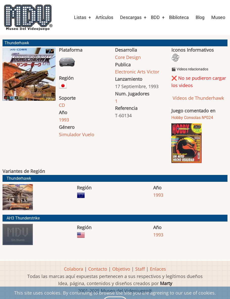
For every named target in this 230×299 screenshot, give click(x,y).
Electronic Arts (130, 72)
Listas (80, 17)
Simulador (70, 134)
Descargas (131, 17)
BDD (155, 17)
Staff (140, 269)
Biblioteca (179, 17)
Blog (200, 17)
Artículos (104, 17)
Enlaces (158, 269)
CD (62, 105)
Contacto (97, 269)
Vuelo (88, 134)
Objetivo (121, 269)
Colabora (73, 269)
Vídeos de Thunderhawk (197, 98)
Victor (153, 72)
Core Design (128, 57)
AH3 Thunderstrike (23, 218)
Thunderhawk (19, 178)
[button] (29, 76)
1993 (64, 120)
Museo (218, 17)
